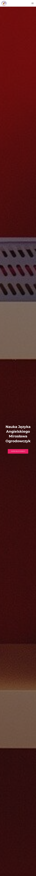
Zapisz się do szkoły (18, 451)
